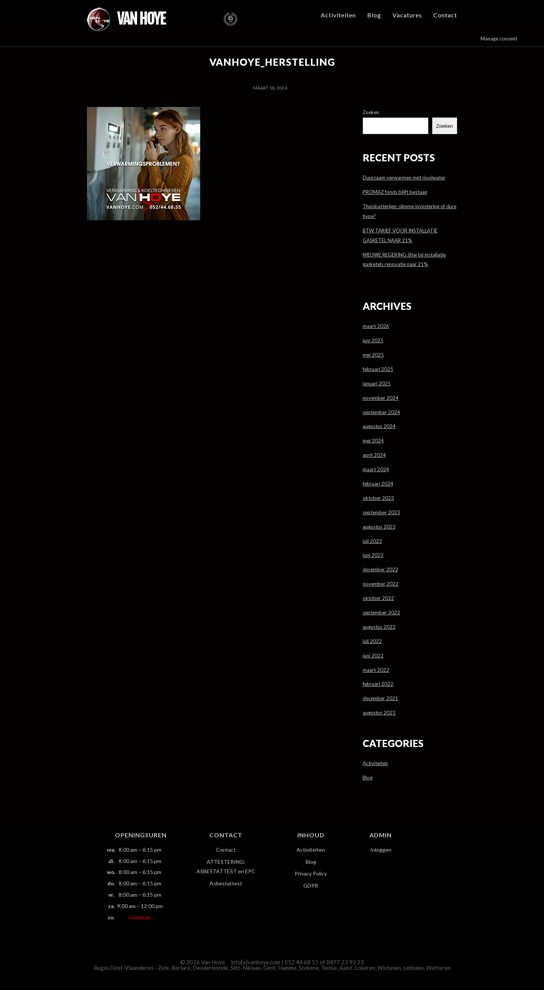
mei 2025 (373, 355)
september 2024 (381, 412)
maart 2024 (376, 469)
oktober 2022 (378, 598)
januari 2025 (377, 384)
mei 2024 (373, 441)
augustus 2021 (379, 713)
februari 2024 (378, 484)
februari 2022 (378, 684)
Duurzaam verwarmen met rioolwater (404, 178)
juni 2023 (373, 555)
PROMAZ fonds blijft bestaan (395, 192)
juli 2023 (372, 541)
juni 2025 (373, 340)
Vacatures (407, 15)
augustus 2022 (379, 627)
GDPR (310, 885)
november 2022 (381, 584)
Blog (374, 15)
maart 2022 (376, 670)
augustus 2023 (379, 527)
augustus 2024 (379, 426)
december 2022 (380, 569)
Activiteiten (338, 15)
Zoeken (371, 112)
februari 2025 (378, 369)
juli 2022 (372, 641)
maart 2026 (376, 326)
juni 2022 (373, 656)
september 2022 (381, 612)
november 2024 (381, 398)
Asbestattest (226, 883)
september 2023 (381, 512)
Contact (445, 15)
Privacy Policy (311, 873)
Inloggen (380, 849)
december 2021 (380, 698)
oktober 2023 (378, 498)
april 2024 (374, 455)
